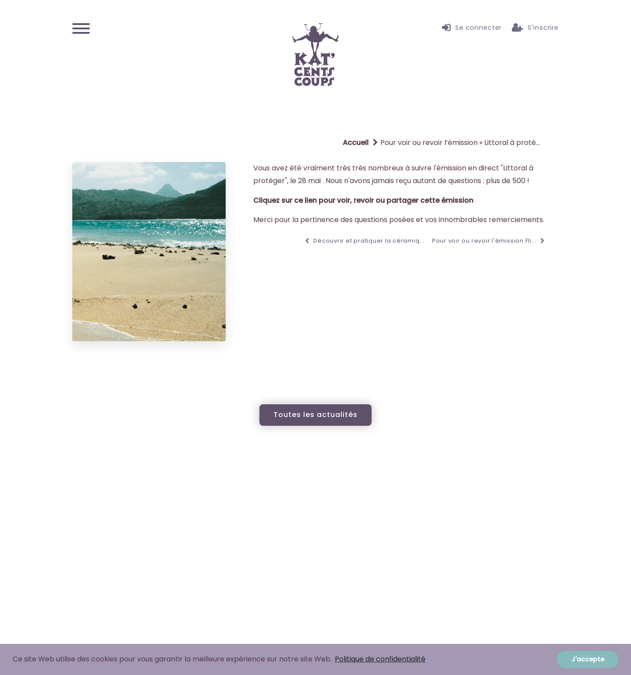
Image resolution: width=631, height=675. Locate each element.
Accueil (356, 143)
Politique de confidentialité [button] (380, 659)
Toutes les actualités (315, 415)
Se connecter (472, 28)
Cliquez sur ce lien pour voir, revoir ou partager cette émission (363, 200)
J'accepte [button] (587, 659)
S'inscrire (535, 28)
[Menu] (81, 28)
